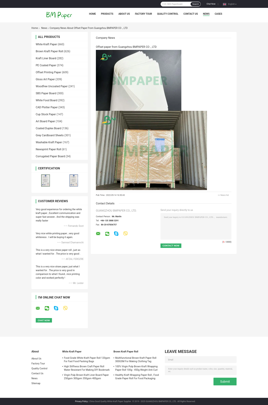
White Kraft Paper (46, 44)
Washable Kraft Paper (49, 142)
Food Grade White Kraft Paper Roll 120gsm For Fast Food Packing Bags (87, 360)
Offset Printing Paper (48, 72)
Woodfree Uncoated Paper (52, 86)
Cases (218, 13)
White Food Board (46, 100)
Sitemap (35, 383)
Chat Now (210, 4)
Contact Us (190, 13)
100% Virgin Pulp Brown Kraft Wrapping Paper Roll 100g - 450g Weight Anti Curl (136, 368)
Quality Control (167, 13)
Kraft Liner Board (46, 58)
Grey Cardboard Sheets (50, 135)
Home (92, 13)
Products (107, 13)
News (206, 13)
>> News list (223, 195)
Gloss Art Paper (45, 79)
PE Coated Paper (46, 65)
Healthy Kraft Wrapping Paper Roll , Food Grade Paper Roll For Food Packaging (137, 377)
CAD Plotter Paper (47, 107)
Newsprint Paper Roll (48, 149)
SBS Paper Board (46, 93)
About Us (124, 13)
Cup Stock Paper (46, 114)
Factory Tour (143, 13)
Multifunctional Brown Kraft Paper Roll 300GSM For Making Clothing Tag (135, 360)
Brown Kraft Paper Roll (49, 51)
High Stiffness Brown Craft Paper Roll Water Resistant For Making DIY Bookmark (87, 368)
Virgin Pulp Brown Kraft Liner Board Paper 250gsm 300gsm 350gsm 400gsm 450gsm (86, 377)
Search (195, 4)
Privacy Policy (81, 401)
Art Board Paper (45, 121)
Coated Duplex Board (48, 128)
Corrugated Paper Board (50, 156)
